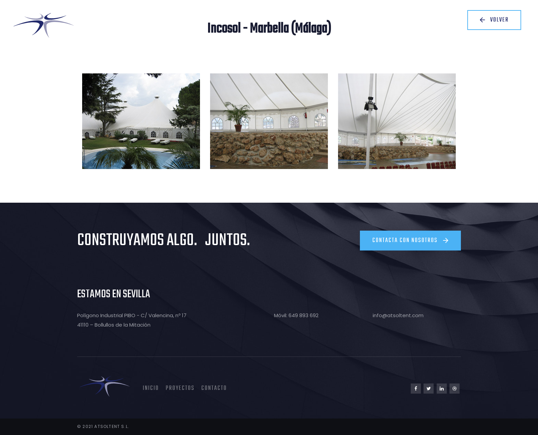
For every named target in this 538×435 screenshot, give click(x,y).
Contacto (214, 388)
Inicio (151, 388)
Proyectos (180, 388)
